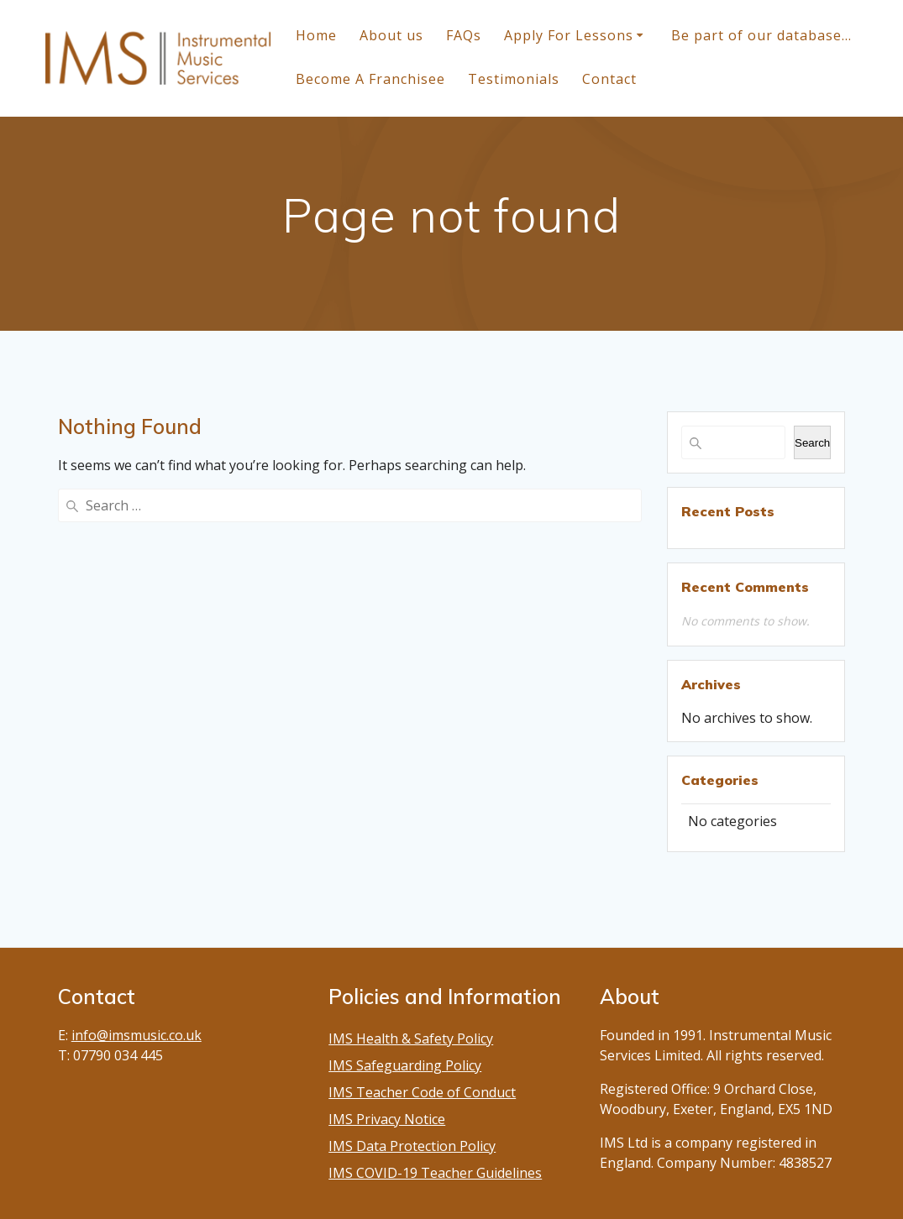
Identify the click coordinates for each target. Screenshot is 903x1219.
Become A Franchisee (370, 79)
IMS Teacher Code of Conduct (422, 1092)
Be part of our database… (761, 35)
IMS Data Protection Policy (412, 1146)
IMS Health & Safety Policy (410, 1038)
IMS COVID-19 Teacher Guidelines (435, 1173)
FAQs (463, 35)
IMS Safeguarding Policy (404, 1065)
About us (391, 35)
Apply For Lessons (568, 35)
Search (812, 443)
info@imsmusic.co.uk (136, 1035)
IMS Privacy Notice (386, 1119)
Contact (609, 79)
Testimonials (513, 79)
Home (316, 35)
